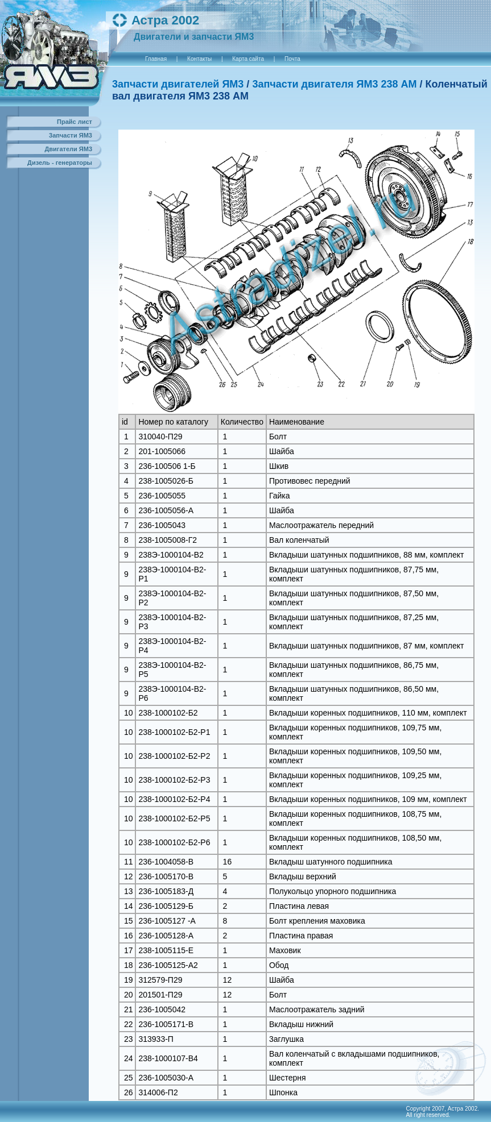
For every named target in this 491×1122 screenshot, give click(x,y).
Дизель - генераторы (59, 162)
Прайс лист (74, 121)
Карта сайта (248, 59)
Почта (292, 59)
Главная (156, 59)
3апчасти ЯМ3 (70, 135)
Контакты (199, 59)
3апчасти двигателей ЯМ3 (178, 84)
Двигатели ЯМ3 (68, 149)
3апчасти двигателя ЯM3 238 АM (334, 84)
